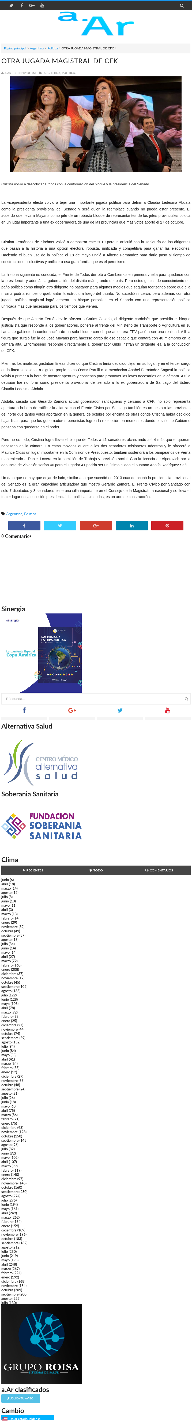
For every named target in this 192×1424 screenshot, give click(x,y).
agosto (6, 892)
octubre (7, 931)
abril (4, 884)
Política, (69, 73)
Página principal (15, 48)
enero (5, 922)
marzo (6, 888)
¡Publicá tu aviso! (20, 1398)
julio (4, 897)
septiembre (10, 935)
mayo (5, 905)
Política (52, 48)
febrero (7, 918)
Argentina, (52, 73)
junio (5, 880)
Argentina (37, 48)
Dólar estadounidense (24, 1419)
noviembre (9, 927)
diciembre (9, 974)
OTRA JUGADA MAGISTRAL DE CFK (59, 61)
